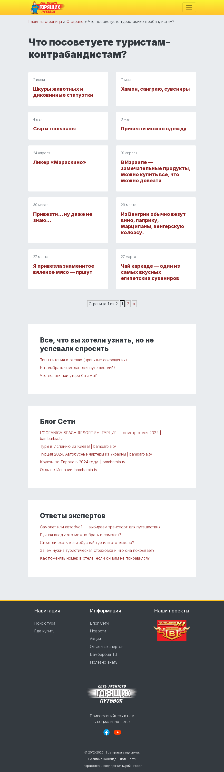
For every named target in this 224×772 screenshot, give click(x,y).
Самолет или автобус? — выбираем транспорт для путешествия (100, 526)
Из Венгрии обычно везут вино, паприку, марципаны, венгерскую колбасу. (153, 223)
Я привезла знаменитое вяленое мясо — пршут (63, 269)
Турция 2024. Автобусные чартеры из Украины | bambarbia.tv (96, 454)
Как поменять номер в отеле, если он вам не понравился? (95, 558)
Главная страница (45, 21)
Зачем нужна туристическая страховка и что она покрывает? (97, 550)
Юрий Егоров (132, 766)
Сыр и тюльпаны (54, 129)
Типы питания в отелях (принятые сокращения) (83, 359)
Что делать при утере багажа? (68, 375)
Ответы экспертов (107, 646)
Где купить (44, 631)
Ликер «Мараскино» (59, 162)
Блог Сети (99, 623)
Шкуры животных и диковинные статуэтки (63, 92)
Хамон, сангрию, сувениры (155, 89)
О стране (75, 21)
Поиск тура (44, 623)
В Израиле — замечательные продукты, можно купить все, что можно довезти (155, 171)
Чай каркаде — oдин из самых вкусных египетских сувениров (150, 272)
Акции (95, 638)
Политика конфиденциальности (112, 759)
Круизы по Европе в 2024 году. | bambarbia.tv (82, 461)
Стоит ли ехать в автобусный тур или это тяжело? (87, 542)
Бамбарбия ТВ (103, 654)
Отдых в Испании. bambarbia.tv (68, 469)
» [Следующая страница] (134, 303)
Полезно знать (103, 662)
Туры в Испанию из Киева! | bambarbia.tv (78, 446)
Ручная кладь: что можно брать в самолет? (80, 534)
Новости (98, 631)
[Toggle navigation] (189, 7)
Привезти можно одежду (153, 129)
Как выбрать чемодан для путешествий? (78, 367)
